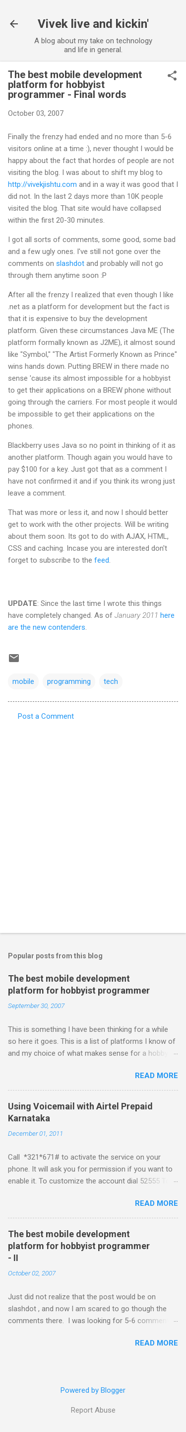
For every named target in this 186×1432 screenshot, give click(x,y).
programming (69, 681)
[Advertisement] (93, 824)
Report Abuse (93, 1410)
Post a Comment (46, 716)
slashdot (70, 263)
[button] (172, 77)
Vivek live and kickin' (93, 24)
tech (111, 681)
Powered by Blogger (93, 1390)
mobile (23, 681)
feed (101, 560)
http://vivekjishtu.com (42, 184)
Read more (156, 1075)
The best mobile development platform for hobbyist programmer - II (79, 1246)
